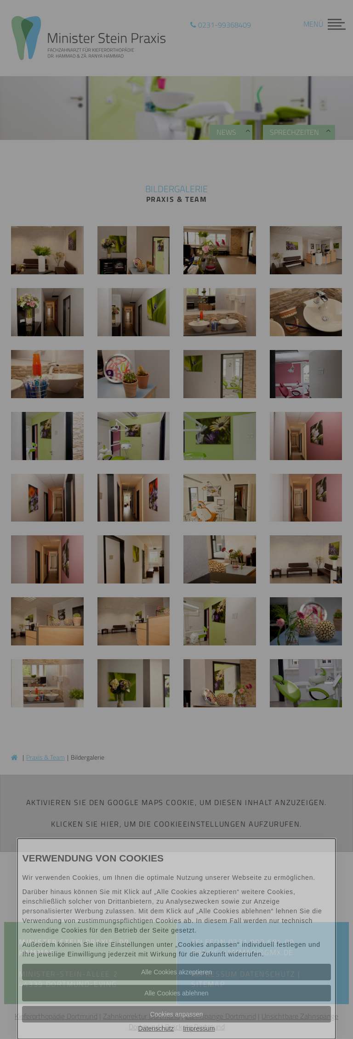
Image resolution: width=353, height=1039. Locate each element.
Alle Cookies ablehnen (176, 993)
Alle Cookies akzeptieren (176, 972)
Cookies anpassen (176, 1014)
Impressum (199, 1028)
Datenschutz (156, 1028)
